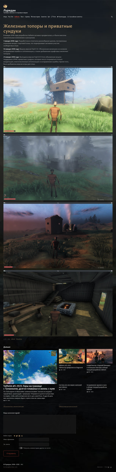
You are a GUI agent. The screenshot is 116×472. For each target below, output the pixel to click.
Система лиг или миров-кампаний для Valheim (70, 386)
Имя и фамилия (8, 439)
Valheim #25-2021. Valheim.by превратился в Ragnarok (71, 366)
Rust (22, 17)
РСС (22, 464)
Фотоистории (35, 17)
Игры (5, 17)
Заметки (44, 17)
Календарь (61, 17)
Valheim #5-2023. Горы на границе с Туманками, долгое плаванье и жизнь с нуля (29, 387)
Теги (53, 17)
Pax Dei (10, 17)
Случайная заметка (74, 17)
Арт (49, 17)
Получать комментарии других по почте (34, 448)
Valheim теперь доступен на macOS (68, 406)
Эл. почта (6, 444)
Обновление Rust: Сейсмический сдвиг (13, 406)
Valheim (17, 17)
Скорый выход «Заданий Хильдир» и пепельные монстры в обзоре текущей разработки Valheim (98, 367)
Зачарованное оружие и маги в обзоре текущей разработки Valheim (97, 387)
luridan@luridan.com (10, 467)
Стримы (27, 17)
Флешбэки (19, 339)
